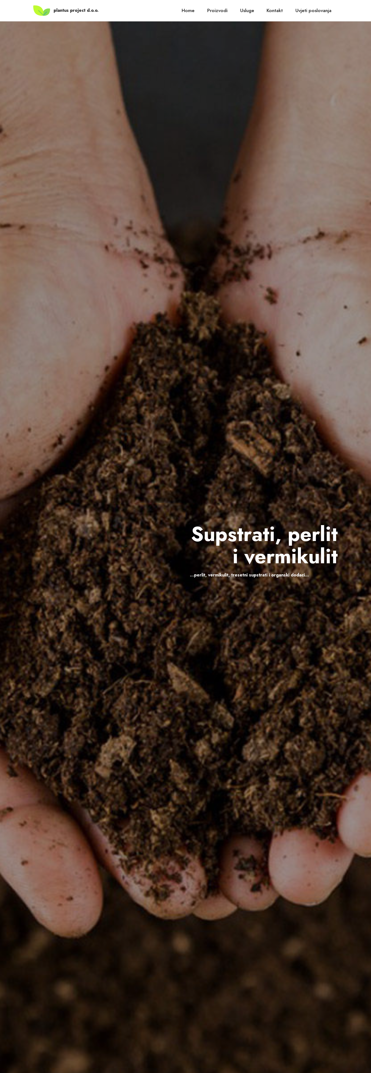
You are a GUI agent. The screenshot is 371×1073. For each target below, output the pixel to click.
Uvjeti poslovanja (313, 10)
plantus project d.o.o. (76, 10)
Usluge (247, 10)
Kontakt (275, 10)
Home (188, 10)
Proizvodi (217, 10)
